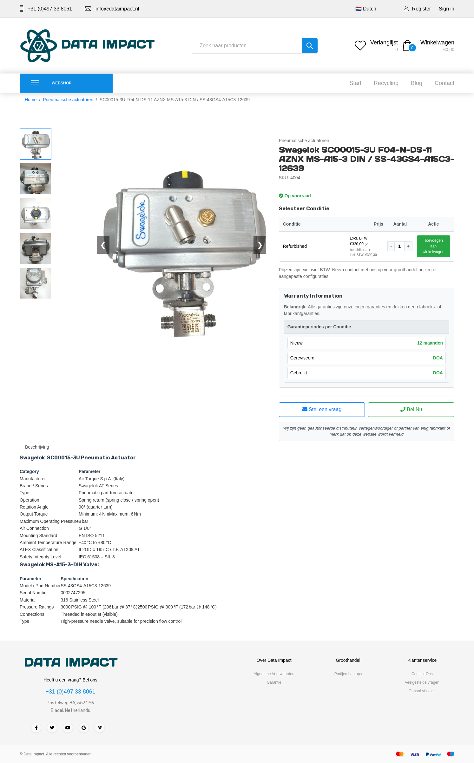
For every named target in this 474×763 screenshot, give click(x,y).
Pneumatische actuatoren (68, 99)
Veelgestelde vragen (422, 682)
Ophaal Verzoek (422, 691)
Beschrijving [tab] (37, 447)
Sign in (446, 8)
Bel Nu (411, 409)
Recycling (386, 83)
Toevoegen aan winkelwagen (433, 246)
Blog (416, 83)
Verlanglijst (384, 42)
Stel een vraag (322, 409)
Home (30, 99)
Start (355, 83)
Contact (444, 83)
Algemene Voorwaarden (274, 674)
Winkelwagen (437, 42)
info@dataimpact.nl (117, 8)
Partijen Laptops (348, 674)
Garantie (274, 682)
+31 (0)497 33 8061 (50, 8)
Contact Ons (422, 674)
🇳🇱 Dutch (365, 8)
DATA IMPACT (70, 662)
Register (421, 8)
